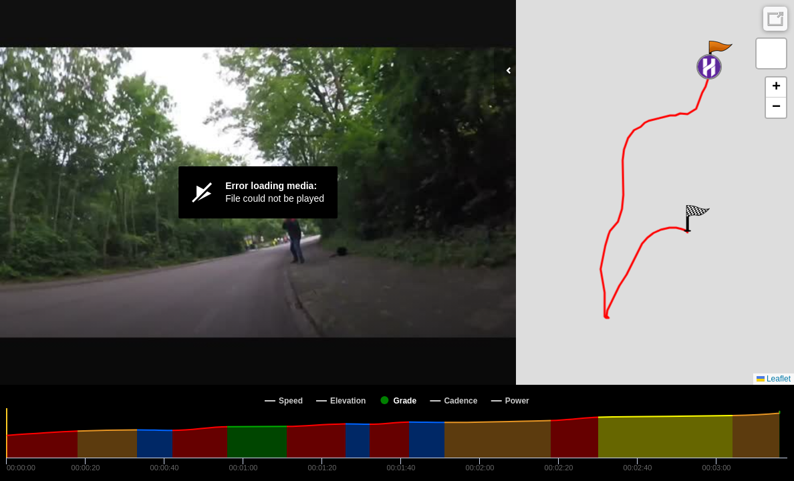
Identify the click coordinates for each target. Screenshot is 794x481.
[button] (719, 54)
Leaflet (774, 378)
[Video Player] (258, 192)
